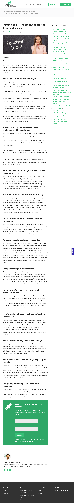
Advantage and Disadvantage (62, 33)
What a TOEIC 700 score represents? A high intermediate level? (60, 74)
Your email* (18, 417)
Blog (44, 4)
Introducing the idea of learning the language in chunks (60, 121)
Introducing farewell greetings (62, 78)
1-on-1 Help (53, 4)
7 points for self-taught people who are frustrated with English (62, 101)
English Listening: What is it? (61, 105)
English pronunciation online (61, 96)
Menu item (7, 60)
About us (40, 490)
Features (32, 4)
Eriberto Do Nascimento (11, 32)
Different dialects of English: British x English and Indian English (61, 38)
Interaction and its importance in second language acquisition (62, 115)
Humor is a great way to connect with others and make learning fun (62, 92)
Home (27, 4)
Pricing (39, 4)
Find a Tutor (65, 4)
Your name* (18, 425)
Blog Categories (59, 26)
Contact (40, 493)
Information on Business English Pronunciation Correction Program (60, 49)
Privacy (40, 495)
